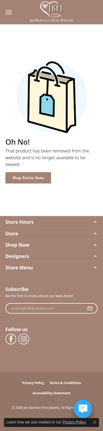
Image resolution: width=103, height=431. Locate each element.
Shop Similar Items (28, 178)
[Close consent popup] (94, 422)
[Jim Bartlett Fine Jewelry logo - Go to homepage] (51, 12)
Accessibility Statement (51, 393)
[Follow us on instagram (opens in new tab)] (23, 339)
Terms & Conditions (65, 383)
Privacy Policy (33, 383)
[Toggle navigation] (7, 12)
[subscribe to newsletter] (89, 308)
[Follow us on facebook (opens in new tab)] (10, 339)
